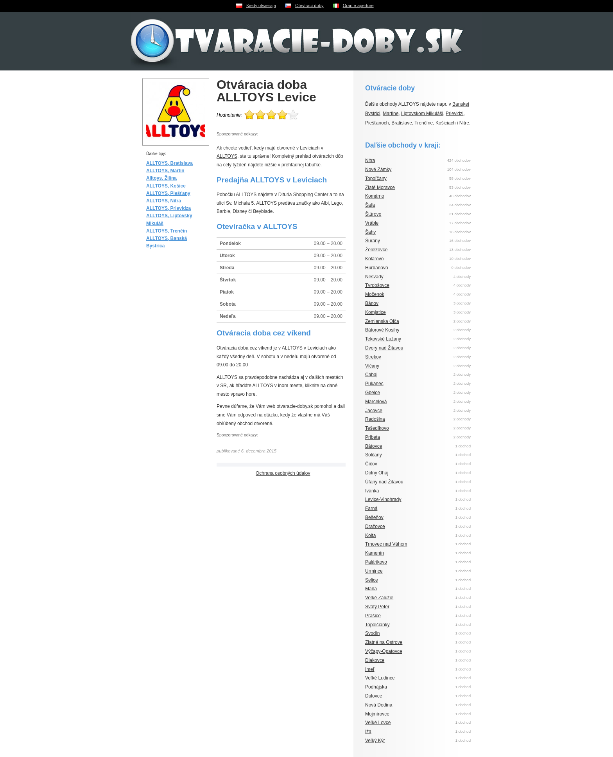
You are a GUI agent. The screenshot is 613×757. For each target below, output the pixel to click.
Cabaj (371, 374)
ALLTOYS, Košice (166, 186)
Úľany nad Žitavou (384, 482)
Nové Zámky (378, 169)
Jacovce (373, 410)
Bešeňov (374, 517)
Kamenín (374, 553)
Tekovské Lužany (383, 339)
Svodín (372, 633)
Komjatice (375, 312)
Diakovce (374, 660)
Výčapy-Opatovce (383, 651)
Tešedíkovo (377, 428)
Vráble (371, 223)
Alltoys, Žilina (161, 178)
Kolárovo (374, 258)
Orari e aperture (358, 5)
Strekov (373, 357)
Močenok (374, 294)
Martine (390, 113)
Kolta (370, 535)
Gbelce (372, 392)
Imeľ (370, 669)
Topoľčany (376, 178)
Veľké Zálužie (379, 597)
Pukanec (374, 383)
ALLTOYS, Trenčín (166, 231)
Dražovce (375, 526)
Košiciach (445, 123)
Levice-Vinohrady (383, 499)
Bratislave (401, 123)
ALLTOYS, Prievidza (168, 208)
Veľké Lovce (378, 722)
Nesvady (374, 276)
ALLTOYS (227, 156)
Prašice (373, 615)
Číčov (371, 464)
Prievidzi (454, 113)
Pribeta (372, 437)
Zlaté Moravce (380, 187)
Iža (368, 731)
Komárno (374, 196)
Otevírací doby (309, 5)
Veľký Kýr (375, 740)
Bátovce (373, 446)
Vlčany (372, 366)
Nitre (464, 123)
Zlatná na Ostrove (383, 642)
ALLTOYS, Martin (165, 170)
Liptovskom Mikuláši (422, 113)
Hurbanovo (376, 267)
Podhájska (376, 687)
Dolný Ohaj (376, 473)
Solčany (373, 455)
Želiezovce (376, 249)
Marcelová (376, 401)
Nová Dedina (378, 705)
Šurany (372, 240)
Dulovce (373, 696)
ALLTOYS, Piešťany (168, 193)
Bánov (371, 303)
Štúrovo (373, 214)
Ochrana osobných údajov (283, 473)
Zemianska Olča (382, 321)
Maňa (371, 588)
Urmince (374, 571)
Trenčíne (423, 123)
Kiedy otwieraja (261, 5)
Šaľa (370, 205)
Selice (371, 580)
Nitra (370, 160)
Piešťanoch (377, 123)
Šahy (370, 232)
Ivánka (372, 491)
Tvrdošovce (377, 285)
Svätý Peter (377, 606)
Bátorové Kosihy (382, 330)
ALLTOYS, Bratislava (169, 163)
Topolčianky (377, 624)
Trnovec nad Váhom (386, 544)
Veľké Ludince (380, 678)
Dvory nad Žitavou (384, 348)
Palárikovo (376, 562)
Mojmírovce (377, 714)
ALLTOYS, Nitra (163, 201)
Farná (371, 508)
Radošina (375, 419)
